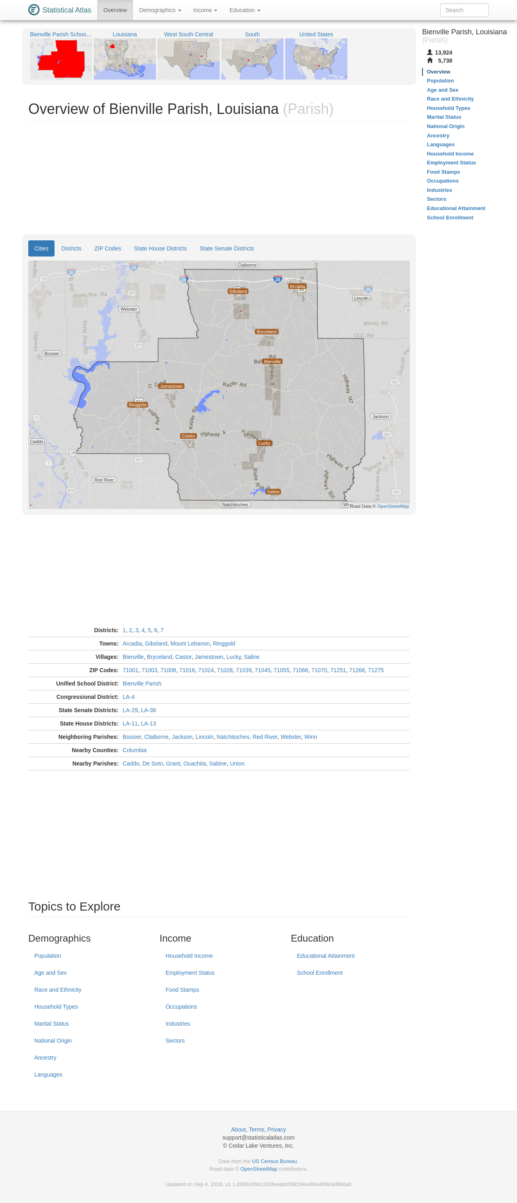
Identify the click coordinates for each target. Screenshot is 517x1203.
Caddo (131, 763)
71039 (244, 670)
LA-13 (148, 723)
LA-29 (130, 710)
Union (237, 763)
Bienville (133, 657)
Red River (264, 737)
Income (205, 10)
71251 (338, 670)
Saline (252, 657)
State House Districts (160, 248)
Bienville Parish (142, 683)
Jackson (182, 737)
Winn (310, 737)
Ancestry (45, 1057)
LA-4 (129, 697)
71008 (168, 670)
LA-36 (148, 710)
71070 (319, 670)
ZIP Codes (108, 248)
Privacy (276, 1129)
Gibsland (156, 643)
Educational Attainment (326, 956)
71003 (149, 670)
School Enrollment (320, 973)
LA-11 (130, 723)
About (238, 1129)
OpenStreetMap (258, 1169)
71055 (282, 670)
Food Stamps (182, 989)
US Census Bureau (274, 1161)
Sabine (218, 763)
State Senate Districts (227, 248)
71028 (225, 670)
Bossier (132, 737)
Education (244, 10)
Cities (41, 248)
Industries (178, 1023)
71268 (357, 670)
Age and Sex (50, 973)
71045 (263, 670)
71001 (131, 670)
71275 (376, 670)
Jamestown (209, 657)
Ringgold (224, 643)
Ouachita (194, 763)
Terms (256, 1129)
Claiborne (156, 737)
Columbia (135, 750)
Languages (48, 1074)
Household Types (56, 1006)
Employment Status (190, 973)
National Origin (53, 1040)
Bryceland (159, 657)
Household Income (189, 956)
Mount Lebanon (190, 643)
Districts (71, 248)
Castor (183, 657)
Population (47, 956)
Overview (115, 10)
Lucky (234, 657)
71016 (187, 670)
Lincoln (204, 737)
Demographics (160, 10)
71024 (206, 670)
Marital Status (51, 1023)
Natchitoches (232, 737)
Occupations (181, 1006)
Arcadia (132, 643)
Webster (290, 737)
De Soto (153, 763)
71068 (300, 670)
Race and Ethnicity (58, 989)
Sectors (175, 1040)
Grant (173, 763)
